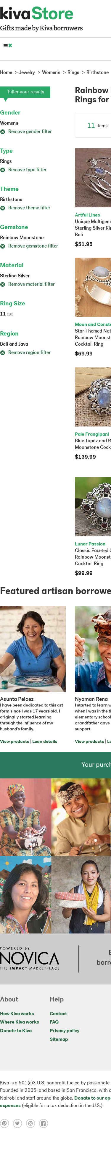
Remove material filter (27, 284)
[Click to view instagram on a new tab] (32, 1123)
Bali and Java (14, 344)
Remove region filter (25, 352)
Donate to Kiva (16, 1031)
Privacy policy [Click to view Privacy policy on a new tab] (64, 1031)
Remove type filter (23, 170)
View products (14, 742)
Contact (58, 1014)
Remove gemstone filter (29, 246)
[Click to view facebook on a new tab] (45, 1123)
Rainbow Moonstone (22, 238)
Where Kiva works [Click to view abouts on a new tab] (19, 1022)
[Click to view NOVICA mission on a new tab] (29, 958)
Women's (9, 123)
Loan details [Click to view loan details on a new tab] (44, 742)
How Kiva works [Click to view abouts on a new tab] (17, 1014)
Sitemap (59, 1039)
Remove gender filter (26, 131)
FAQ (54, 1022)
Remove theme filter (25, 208)
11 (6, 314)
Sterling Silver (15, 276)
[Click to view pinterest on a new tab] (6, 1123)
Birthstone (11, 199)
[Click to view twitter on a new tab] (19, 1123)
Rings (6, 161)
